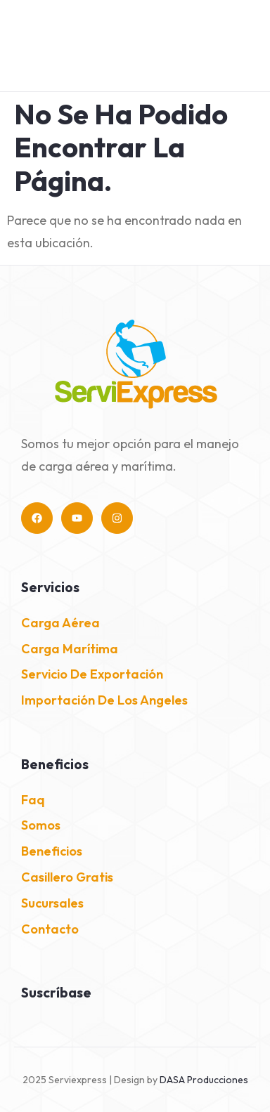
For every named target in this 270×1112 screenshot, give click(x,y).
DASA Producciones (204, 1079)
